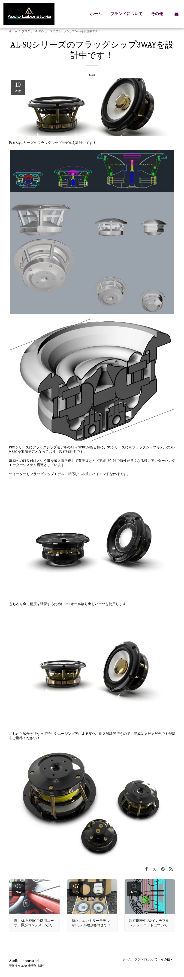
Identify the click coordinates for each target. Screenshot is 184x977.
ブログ (26, 31)
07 (76, 888)
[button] (176, 14)
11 (134, 888)
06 (18, 888)
